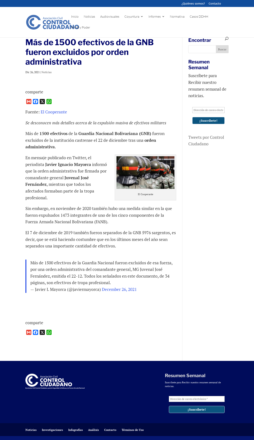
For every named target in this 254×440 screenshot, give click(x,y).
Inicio (75, 16)
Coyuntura (131, 16)
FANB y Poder (80, 27)
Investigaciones (52, 430)
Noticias (89, 16)
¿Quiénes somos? (193, 3)
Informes (154, 16)
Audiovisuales (109, 16)
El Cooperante (54, 112)
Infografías (75, 430)
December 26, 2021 (119, 289)
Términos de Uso (133, 430)
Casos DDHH (199, 16)
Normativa (177, 16)
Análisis (93, 430)
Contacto (215, 3)
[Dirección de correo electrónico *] (208, 110)
